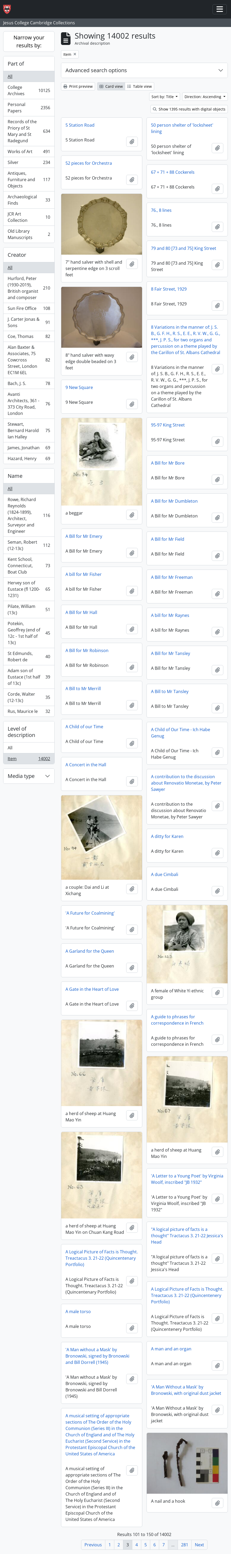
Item (28, 759)
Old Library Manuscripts (28, 234)
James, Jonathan (28, 448)
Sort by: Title (163, 96)
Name (15, 475)
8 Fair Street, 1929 (169, 289)
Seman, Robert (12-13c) (28, 545)
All (10, 76)
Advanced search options (96, 70)
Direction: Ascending (203, 96)
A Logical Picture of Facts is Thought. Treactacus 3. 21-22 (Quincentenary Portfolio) (101, 1258)
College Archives (28, 90)
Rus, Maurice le (28, 712)
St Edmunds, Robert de (28, 656)
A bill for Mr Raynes (170, 615)
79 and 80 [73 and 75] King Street (183, 248)
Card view (111, 86)
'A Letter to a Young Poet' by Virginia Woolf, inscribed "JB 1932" (187, 1179)
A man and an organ (171, 1349)
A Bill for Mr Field (167, 539)
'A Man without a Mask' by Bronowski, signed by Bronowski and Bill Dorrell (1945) (97, 1356)
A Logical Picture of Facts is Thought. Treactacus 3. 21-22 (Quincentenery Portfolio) (187, 1295)
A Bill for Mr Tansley (170, 653)
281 (184, 1545)
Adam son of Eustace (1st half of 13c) (28, 677)
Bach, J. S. (28, 384)
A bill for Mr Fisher (83, 574)
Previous (93, 1545)
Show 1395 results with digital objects (189, 109)
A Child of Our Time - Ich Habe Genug (180, 733)
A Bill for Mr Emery (83, 536)
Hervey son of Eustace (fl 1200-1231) (28, 589)
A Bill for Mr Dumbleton (174, 501)
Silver (28, 163)
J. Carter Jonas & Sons (28, 322)
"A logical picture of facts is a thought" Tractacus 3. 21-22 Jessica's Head (187, 1235)
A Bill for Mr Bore (168, 463)
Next (199, 1545)
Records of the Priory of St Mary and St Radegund (28, 131)
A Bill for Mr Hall (81, 612)
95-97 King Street (168, 425)
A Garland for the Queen (89, 951)
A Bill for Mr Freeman (172, 577)
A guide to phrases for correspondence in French (177, 1020)
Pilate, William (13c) (28, 609)
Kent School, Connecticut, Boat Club (28, 565)
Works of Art (28, 152)
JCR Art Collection (28, 217)
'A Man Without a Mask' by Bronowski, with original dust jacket (186, 1390)
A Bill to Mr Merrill (83, 688)
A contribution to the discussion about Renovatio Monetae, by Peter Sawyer (186, 783)
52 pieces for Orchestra (88, 163)
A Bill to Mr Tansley (169, 691)
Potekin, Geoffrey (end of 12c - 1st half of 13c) (28, 633)
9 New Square (79, 387)
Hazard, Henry (28, 459)
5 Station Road (80, 125)
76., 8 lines (161, 210)
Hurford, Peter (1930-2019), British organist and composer (28, 288)
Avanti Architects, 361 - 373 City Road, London (28, 403)
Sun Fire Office (28, 309)
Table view (139, 86)
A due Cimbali (164, 874)
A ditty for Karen (167, 836)
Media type (21, 776)
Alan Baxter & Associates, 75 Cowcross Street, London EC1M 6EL (28, 359)
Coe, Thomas (28, 337)
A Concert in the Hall (85, 765)
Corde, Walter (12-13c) (28, 697)
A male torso (78, 1311)
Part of (16, 63)
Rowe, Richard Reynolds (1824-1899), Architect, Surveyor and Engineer (28, 515)
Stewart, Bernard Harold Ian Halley (28, 430)
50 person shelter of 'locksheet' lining (182, 128)
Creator (17, 254)
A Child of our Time (84, 727)
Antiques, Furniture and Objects (28, 179)
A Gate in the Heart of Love (92, 989)
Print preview (78, 86)
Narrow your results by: (28, 41)
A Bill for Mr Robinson (87, 650)
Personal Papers (28, 108)
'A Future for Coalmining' (90, 913)
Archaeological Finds (28, 200)
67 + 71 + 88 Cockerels (173, 172)
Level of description (21, 732)
